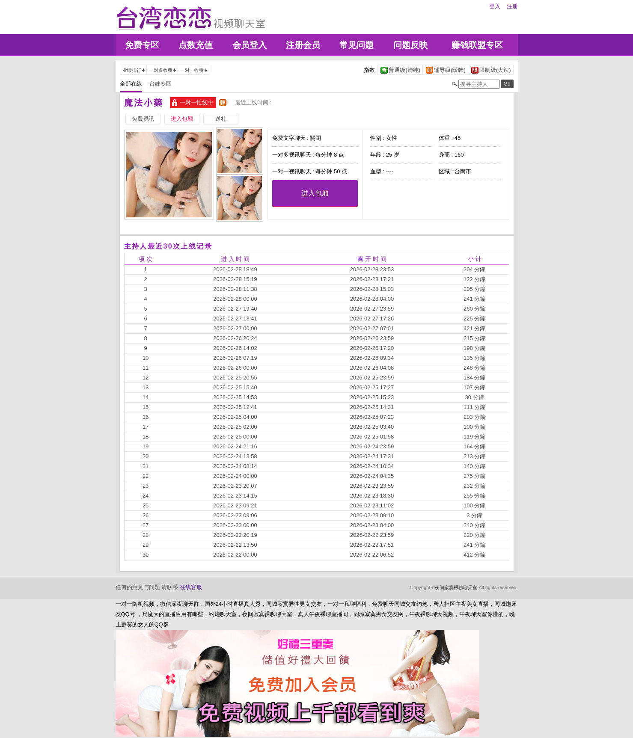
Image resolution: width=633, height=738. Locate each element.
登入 (494, 6)
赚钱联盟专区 (477, 45)
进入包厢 (315, 193)
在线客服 (191, 587)
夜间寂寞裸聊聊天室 (456, 587)
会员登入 (249, 45)
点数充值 (195, 45)
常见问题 (356, 45)
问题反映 (410, 45)
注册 (512, 6)
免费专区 (142, 45)
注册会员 (303, 45)
